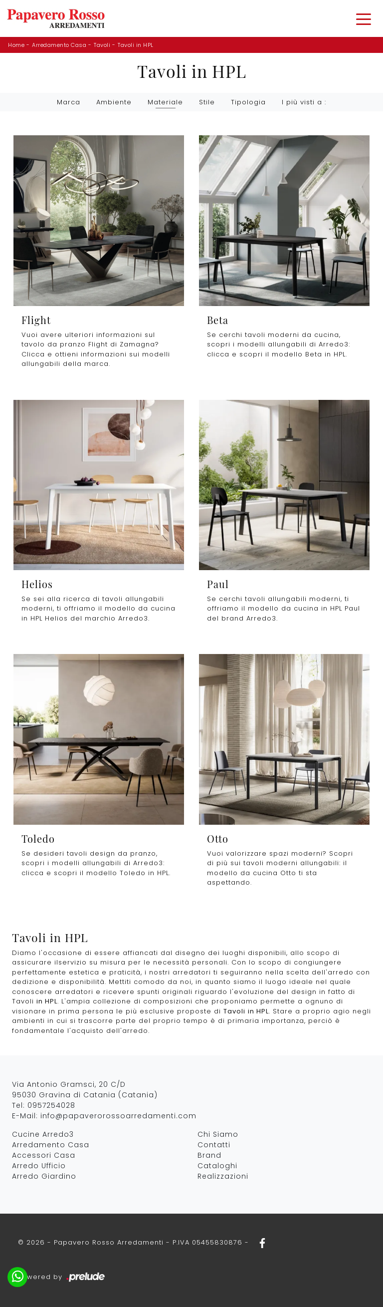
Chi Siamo (217, 1134)
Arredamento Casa (59, 45)
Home (16, 45)
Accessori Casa (43, 1155)
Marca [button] (68, 102)
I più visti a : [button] (304, 102)
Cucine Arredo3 (43, 1134)
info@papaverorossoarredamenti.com (118, 1116)
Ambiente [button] (114, 102)
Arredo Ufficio (39, 1166)
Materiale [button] (165, 102)
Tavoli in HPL (136, 45)
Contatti (213, 1145)
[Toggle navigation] (363, 18)
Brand (209, 1155)
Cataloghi (217, 1166)
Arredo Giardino (44, 1176)
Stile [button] (207, 102)
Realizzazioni (222, 1176)
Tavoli (102, 45)
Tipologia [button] (248, 102)
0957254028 (51, 1105)
